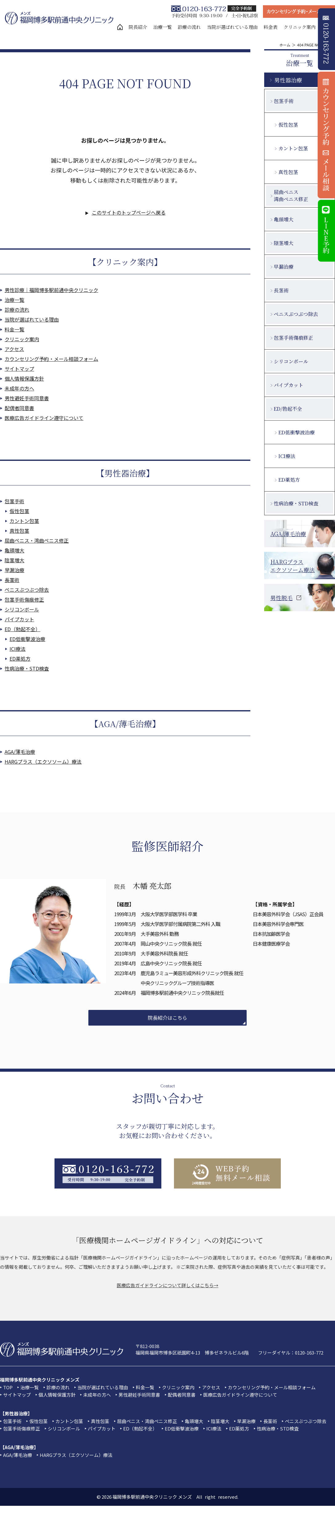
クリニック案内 (300, 27)
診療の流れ (189, 27)
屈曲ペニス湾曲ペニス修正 (291, 195)
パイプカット (19, 619)
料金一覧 (14, 329)
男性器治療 (288, 80)
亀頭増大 (14, 550)
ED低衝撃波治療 (27, 639)
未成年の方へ (19, 388)
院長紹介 (138, 27)
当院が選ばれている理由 (232, 27)
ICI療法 (18, 648)
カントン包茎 (24, 520)
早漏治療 (14, 570)
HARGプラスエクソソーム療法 (292, 566)
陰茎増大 (14, 560)
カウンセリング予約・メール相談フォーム (51, 358)
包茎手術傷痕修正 (24, 599)
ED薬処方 (20, 658)
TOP (8, 1387)
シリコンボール (22, 609)
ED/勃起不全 (288, 408)
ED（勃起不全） (22, 629)
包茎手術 (14, 501)
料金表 (270, 27)
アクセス (14, 349)
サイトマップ (19, 368)
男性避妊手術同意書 (27, 398)
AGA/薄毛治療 (20, 751)
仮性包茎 (19, 511)
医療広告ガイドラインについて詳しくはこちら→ (167, 1285)
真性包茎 (19, 530)
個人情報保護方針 (24, 378)
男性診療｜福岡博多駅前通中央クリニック (51, 290)
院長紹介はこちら (167, 1017)
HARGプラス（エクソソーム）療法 (43, 761)
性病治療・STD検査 (27, 668)
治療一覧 (162, 27)
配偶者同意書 (19, 408)
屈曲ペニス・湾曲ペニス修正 (37, 540)
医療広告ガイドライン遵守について (44, 417)
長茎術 (12, 580)
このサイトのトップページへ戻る (129, 212)
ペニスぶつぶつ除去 (27, 589)
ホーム (284, 44)
